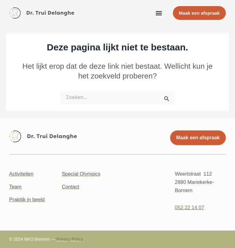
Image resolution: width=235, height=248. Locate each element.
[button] (159, 13)
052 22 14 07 (189, 207)
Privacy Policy (69, 239)
